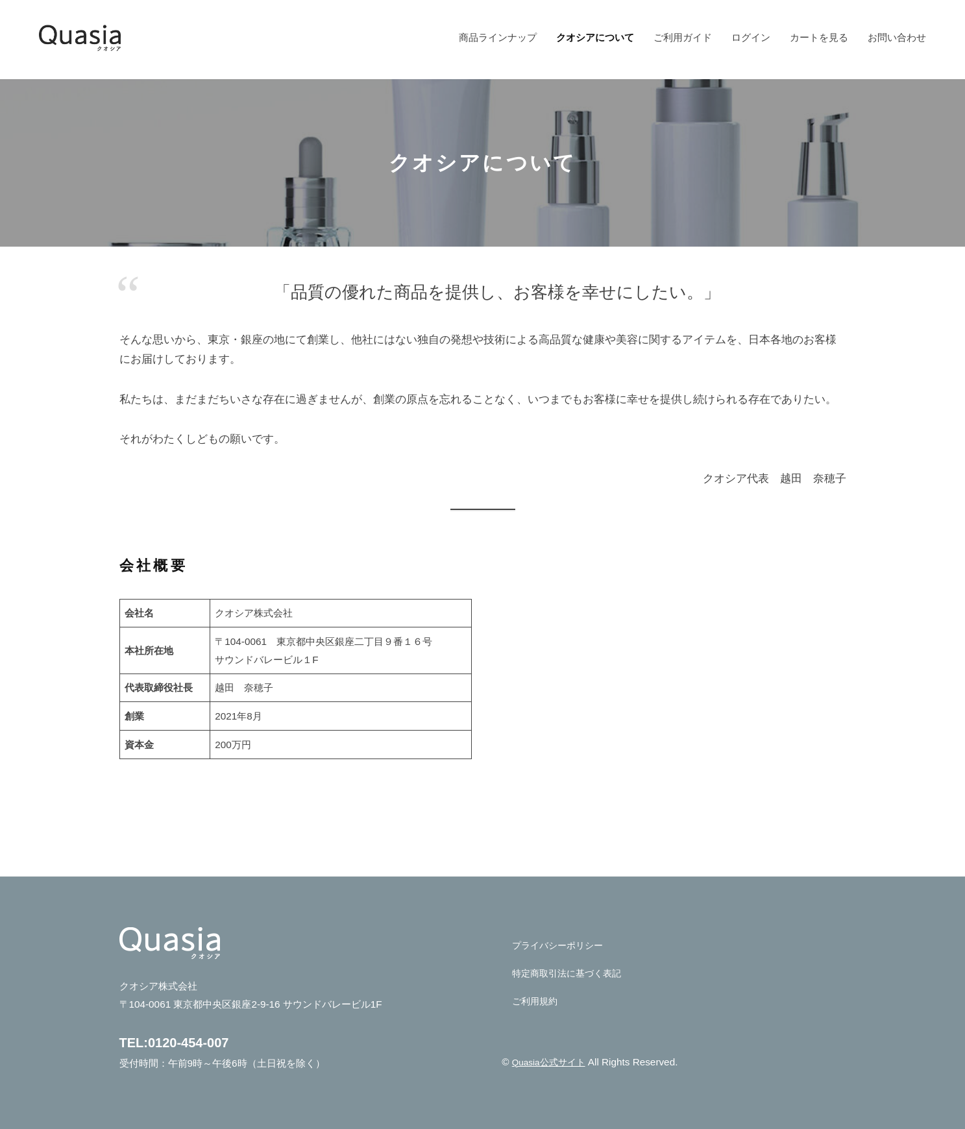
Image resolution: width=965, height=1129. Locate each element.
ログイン (750, 37)
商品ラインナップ (498, 37)
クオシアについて (595, 37)
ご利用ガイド (683, 37)
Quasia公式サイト (552, 1061)
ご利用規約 (536, 1000)
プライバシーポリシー (560, 945)
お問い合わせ (897, 37)
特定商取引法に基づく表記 (570, 972)
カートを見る (819, 37)
